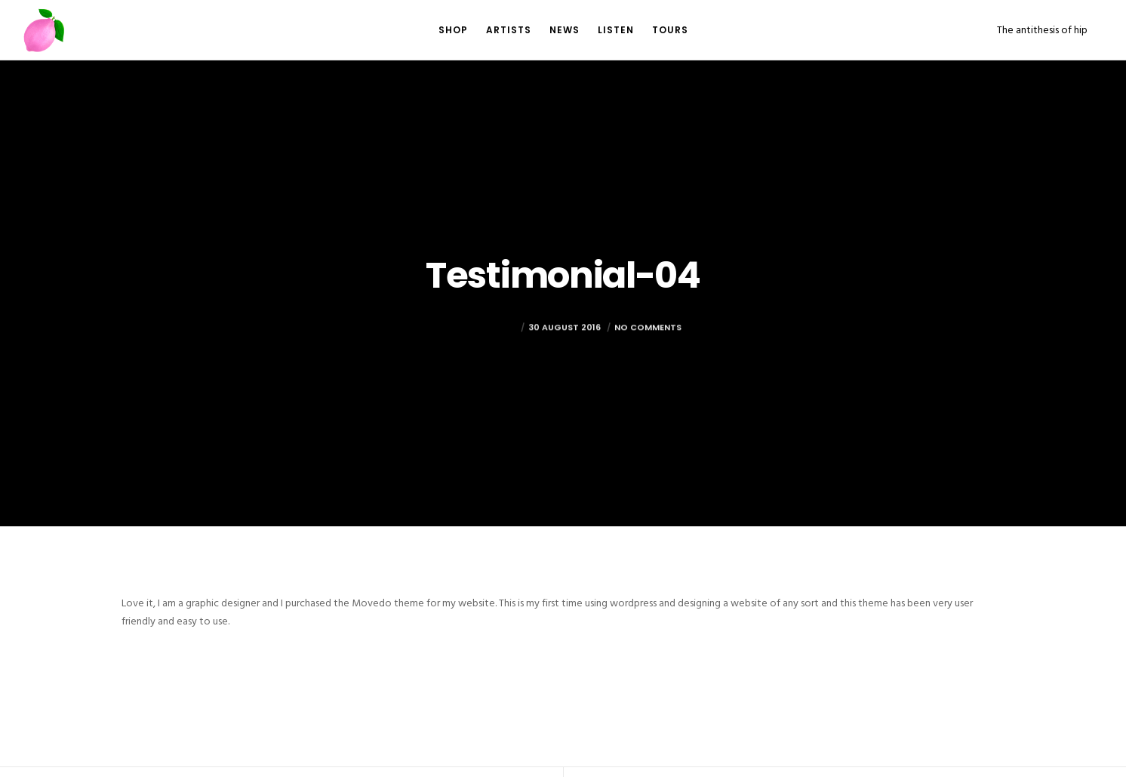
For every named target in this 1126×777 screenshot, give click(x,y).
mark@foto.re (481, 350)
